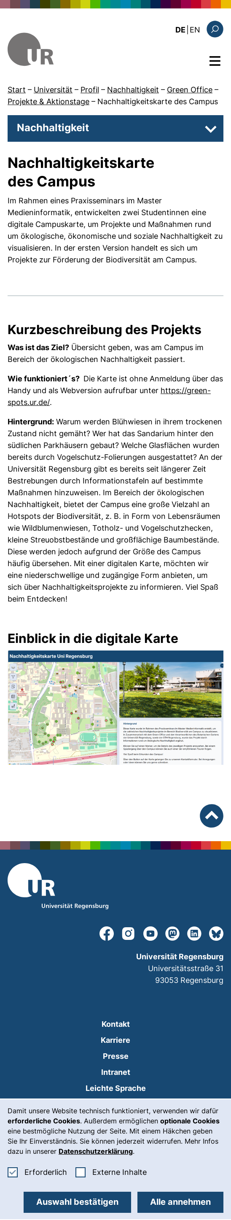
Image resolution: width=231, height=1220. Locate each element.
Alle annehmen (180, 1202)
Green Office (189, 89)
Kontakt (116, 1024)
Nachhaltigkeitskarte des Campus (157, 101)
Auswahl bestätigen (77, 1202)
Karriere (115, 1040)
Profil (90, 89)
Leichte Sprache (116, 1088)
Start (17, 89)
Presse (116, 1056)
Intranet (115, 1072)
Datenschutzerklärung (96, 1151)
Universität (53, 89)
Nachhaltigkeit (133, 89)
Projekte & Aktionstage (48, 101)
